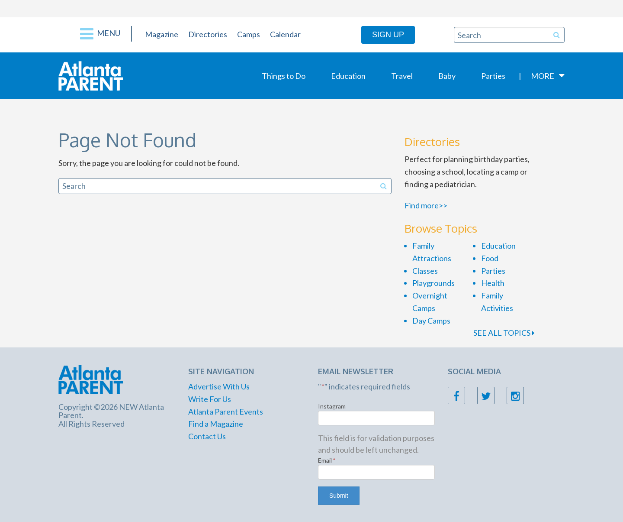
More (542, 76)
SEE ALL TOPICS (503, 332)
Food (489, 258)
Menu (100, 34)
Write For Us (209, 399)
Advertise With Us (219, 386)
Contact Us (207, 436)
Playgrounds (433, 283)
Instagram (332, 406)
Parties (493, 76)
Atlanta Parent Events (225, 411)
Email (327, 460)
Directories (207, 34)
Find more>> (426, 205)
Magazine (161, 34)
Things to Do (283, 76)
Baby (447, 76)
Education (348, 76)
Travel (402, 76)
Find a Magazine (215, 423)
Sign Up (388, 34)
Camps (248, 34)
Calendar (285, 34)
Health (492, 283)
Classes (425, 271)
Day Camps (431, 320)
